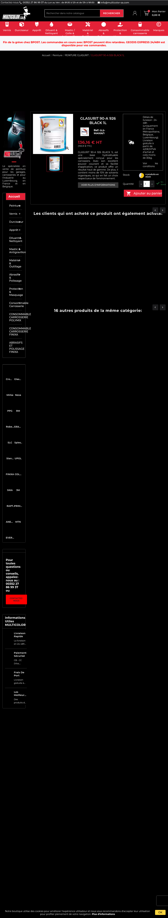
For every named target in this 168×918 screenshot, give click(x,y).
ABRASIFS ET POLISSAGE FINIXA (15, 347)
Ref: (97, 130)
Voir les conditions (150, 165)
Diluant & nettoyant (15, 239)
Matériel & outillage (15, 263)
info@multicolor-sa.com (114, 2)
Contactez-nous (16, 599)
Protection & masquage (15, 292)
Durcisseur (15, 221)
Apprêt (13, 229)
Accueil (14, 196)
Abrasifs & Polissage (15, 277)
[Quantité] (146, 184)
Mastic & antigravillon (15, 251)
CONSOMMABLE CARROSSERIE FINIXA (15, 331)
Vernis (13, 213)
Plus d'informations (103, 914)
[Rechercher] (72, 13)
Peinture (15, 205)
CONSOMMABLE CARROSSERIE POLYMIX (15, 317)
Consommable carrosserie (15, 305)
